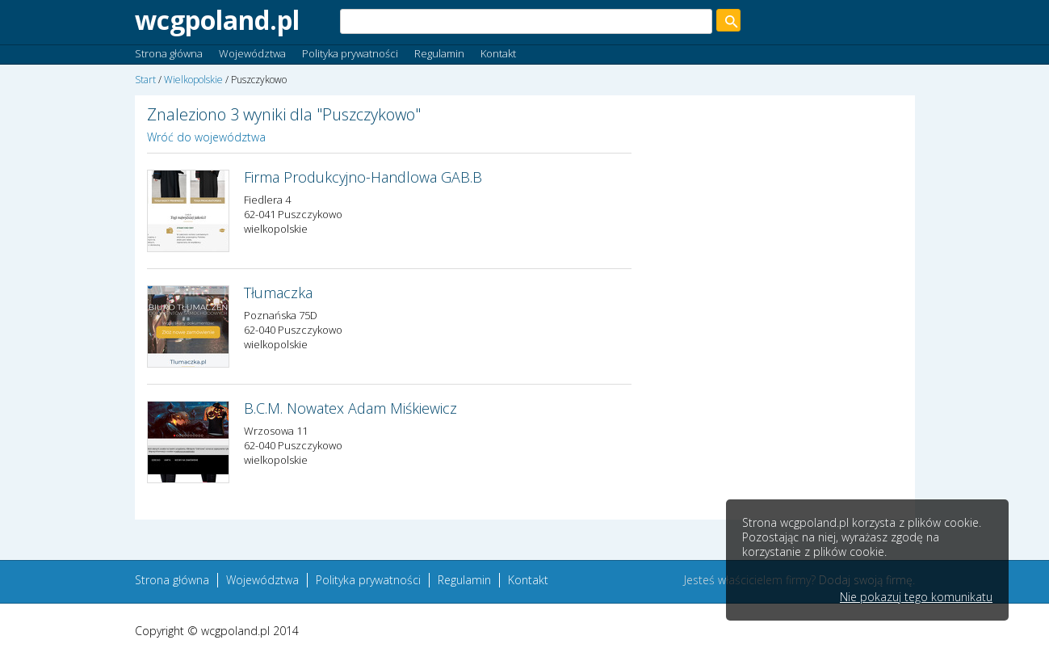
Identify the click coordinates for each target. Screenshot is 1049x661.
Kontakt (498, 53)
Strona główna (169, 53)
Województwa (252, 53)
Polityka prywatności (350, 53)
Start (145, 79)
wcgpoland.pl (217, 19)
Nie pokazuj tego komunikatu (916, 597)
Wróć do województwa (206, 137)
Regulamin (439, 53)
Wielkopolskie (193, 79)
